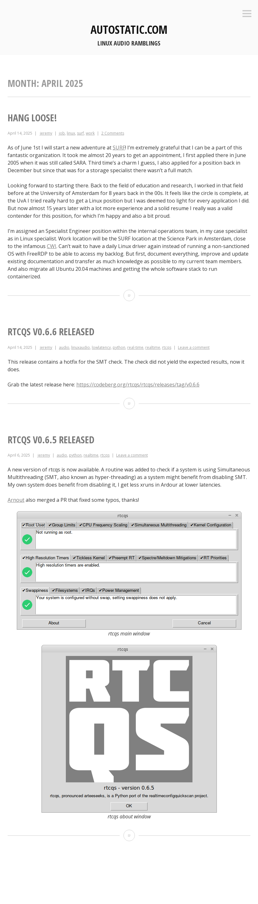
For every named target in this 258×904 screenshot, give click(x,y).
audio (64, 347)
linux (71, 133)
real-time (135, 347)
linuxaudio (80, 347)
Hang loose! (32, 117)
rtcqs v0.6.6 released (51, 331)
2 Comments (112, 133)
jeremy (46, 133)
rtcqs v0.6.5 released (51, 439)
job (62, 133)
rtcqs (166, 347)
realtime (152, 347)
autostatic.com (129, 29)
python (119, 347)
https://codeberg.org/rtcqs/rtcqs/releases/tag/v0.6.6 (137, 384)
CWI (51, 246)
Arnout (16, 499)
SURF (119, 147)
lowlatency (101, 347)
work (90, 133)
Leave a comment (194, 347)
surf (80, 133)
